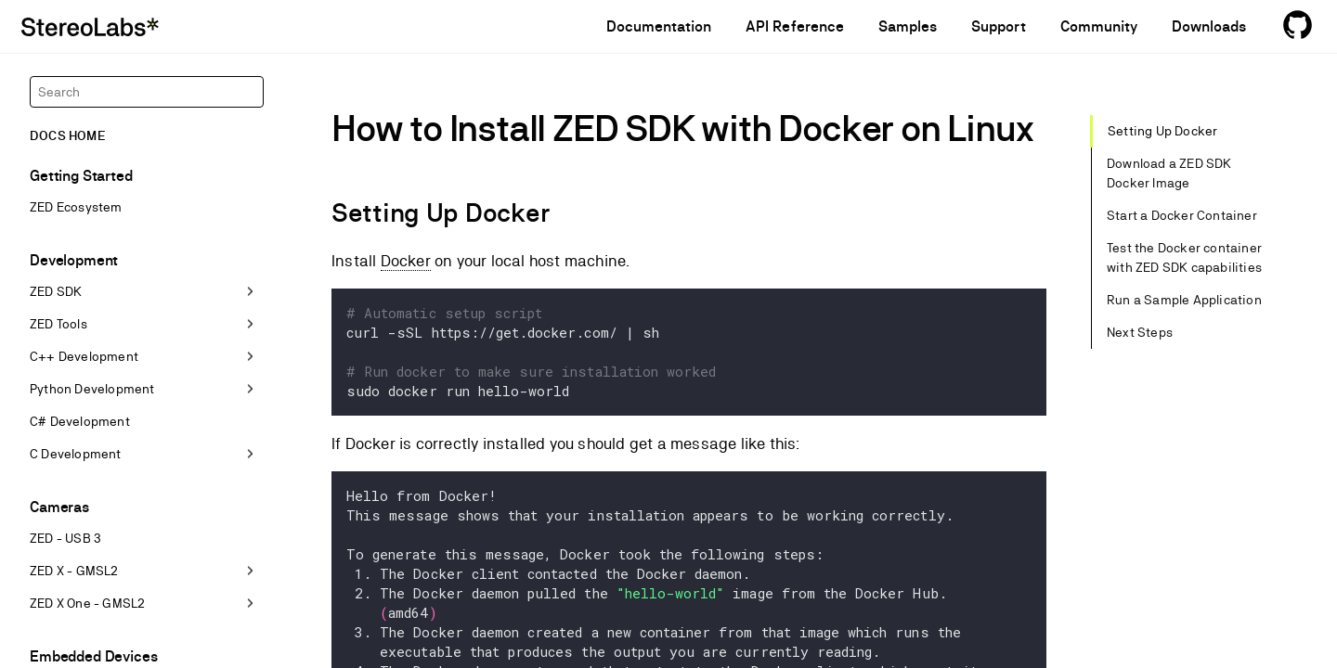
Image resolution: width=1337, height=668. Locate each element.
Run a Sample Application (1184, 299)
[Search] (147, 92)
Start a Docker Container (1182, 215)
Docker (406, 260)
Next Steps (1140, 332)
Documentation (659, 26)
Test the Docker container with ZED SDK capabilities (1184, 257)
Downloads (1209, 26)
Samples (907, 26)
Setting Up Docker (1162, 130)
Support (998, 26)
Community (1098, 26)
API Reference (795, 26)
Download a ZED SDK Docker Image (1169, 173)
